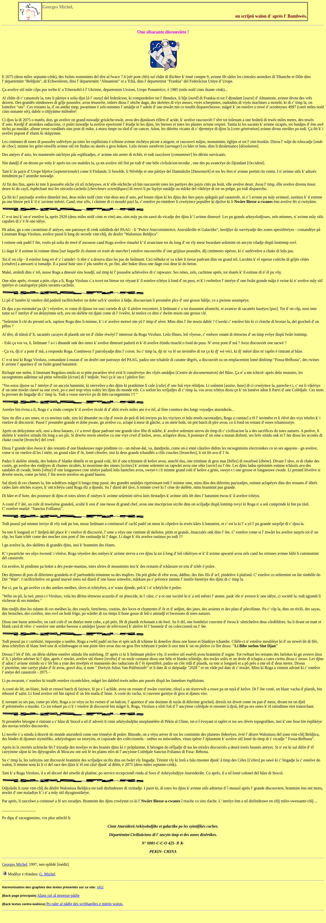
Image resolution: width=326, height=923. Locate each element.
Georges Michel (14, 864)
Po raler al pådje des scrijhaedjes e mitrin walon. (84, 904)
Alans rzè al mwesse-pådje (58, 895)
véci (100, 887)
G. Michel (47, 874)
